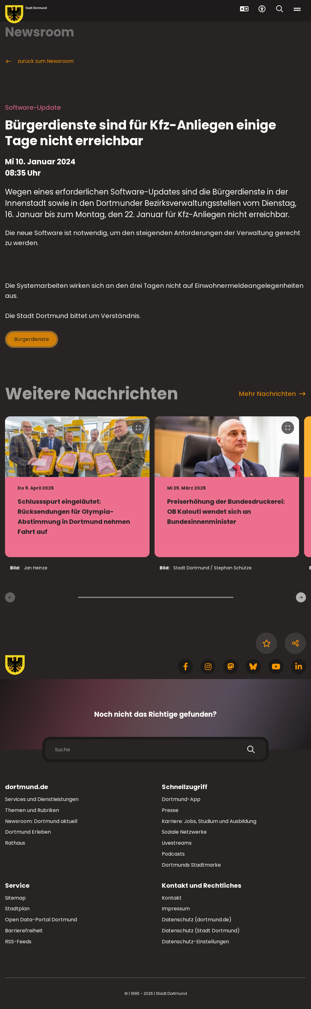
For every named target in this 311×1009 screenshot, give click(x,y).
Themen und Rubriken (32, 810)
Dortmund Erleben (28, 832)
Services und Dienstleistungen (42, 799)
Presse (170, 810)
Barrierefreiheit (24, 930)
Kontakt (172, 898)
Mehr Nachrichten (272, 394)
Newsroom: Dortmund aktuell (41, 821)
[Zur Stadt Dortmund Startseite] (26, 14)
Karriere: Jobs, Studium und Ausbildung (209, 821)
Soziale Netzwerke (184, 832)
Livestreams (177, 843)
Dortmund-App (181, 799)
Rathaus (15, 843)
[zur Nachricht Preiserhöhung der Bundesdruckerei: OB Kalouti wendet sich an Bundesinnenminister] (227, 486)
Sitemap (15, 898)
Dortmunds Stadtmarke (191, 865)
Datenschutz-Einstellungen (195, 942)
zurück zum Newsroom (39, 61)
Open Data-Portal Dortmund (41, 919)
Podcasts (173, 854)
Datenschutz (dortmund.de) (197, 919)
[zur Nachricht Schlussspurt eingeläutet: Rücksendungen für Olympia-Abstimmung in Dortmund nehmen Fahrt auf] (77, 486)
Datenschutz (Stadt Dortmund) (201, 930)
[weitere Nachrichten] (301, 597)
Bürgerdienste (31, 339)
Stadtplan (17, 908)
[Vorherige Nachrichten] (10, 597)
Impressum (176, 908)
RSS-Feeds (18, 941)
